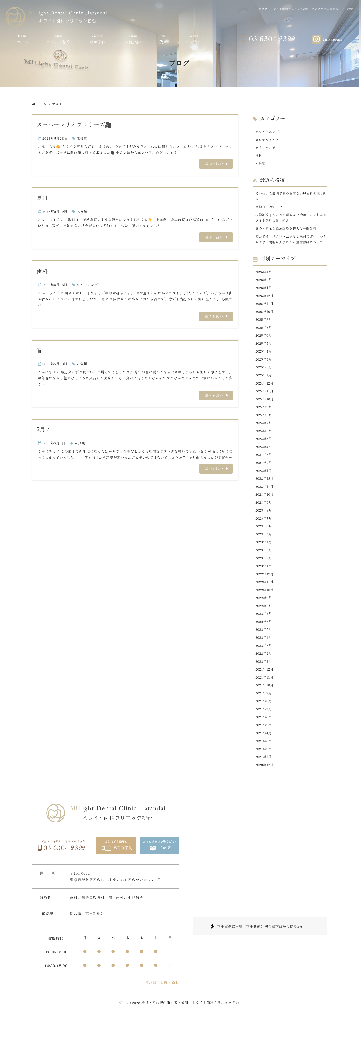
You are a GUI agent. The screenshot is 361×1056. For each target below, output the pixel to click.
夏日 (42, 198)
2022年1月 (264, 691)
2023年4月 (264, 566)
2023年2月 (264, 583)
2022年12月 (265, 600)
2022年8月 (264, 633)
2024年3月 (264, 474)
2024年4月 (264, 466)
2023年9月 (264, 525)
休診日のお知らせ (269, 209)
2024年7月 (264, 441)
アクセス (193, 39)
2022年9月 (264, 625)
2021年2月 (264, 783)
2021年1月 (264, 792)
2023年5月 (264, 558)
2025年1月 (264, 391)
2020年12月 (265, 800)
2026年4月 (264, 283)
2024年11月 (265, 408)
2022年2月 (264, 683)
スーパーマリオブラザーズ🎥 (74, 124)
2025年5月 (264, 358)
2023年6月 (264, 549)
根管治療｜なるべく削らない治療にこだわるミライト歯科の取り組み (291, 221)
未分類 (81, 138)
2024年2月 (264, 483)
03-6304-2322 (272, 39)
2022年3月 (264, 675)
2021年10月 (265, 716)
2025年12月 (265, 308)
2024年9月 (264, 424)
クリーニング (87, 284)
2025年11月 (265, 316)
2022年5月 (264, 658)
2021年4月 (264, 766)
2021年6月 (264, 750)
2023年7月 (264, 541)
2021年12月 (265, 700)
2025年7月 (264, 341)
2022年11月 (265, 608)
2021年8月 (264, 733)
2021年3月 (264, 775)
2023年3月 (264, 575)
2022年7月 (264, 641)
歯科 (42, 271)
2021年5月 (264, 758)
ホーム (22, 39)
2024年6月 (264, 449)
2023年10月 (265, 516)
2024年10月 (265, 416)
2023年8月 (264, 533)
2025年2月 (264, 383)
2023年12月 (265, 500)
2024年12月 (265, 399)
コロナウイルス (268, 140)
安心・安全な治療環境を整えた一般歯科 (288, 232)
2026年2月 (264, 291)
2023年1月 (264, 591)
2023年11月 (265, 508)
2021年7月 (264, 741)
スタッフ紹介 (58, 39)
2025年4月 (264, 366)
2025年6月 (264, 349)
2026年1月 (264, 299)
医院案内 (133, 39)
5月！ (44, 429)
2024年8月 (264, 433)
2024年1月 (264, 491)
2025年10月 (265, 324)
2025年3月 (264, 374)
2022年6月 (264, 650)
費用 (163, 39)
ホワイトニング (268, 131)
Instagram (333, 39)
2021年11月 (265, 708)
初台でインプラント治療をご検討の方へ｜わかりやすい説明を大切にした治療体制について (291, 246)
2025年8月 (264, 333)
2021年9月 (264, 725)
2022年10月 (265, 616)
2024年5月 (264, 458)
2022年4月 (264, 666)
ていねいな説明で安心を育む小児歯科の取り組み (291, 198)
